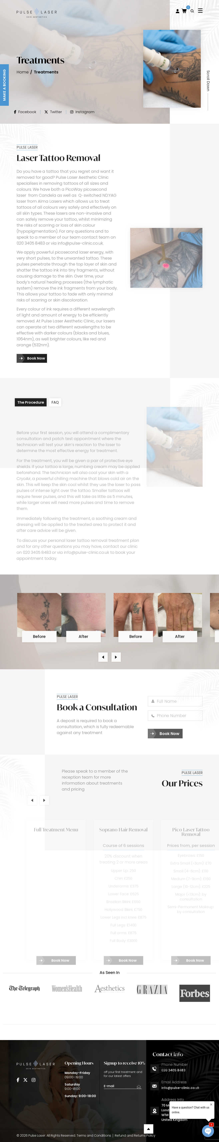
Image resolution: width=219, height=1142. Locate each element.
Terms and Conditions (94, 1135)
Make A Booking (4, 85)
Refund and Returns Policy (135, 1135)
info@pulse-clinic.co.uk (180, 1088)
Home (23, 72)
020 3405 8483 (173, 1070)
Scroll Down (208, 80)
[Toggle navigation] (200, 11)
